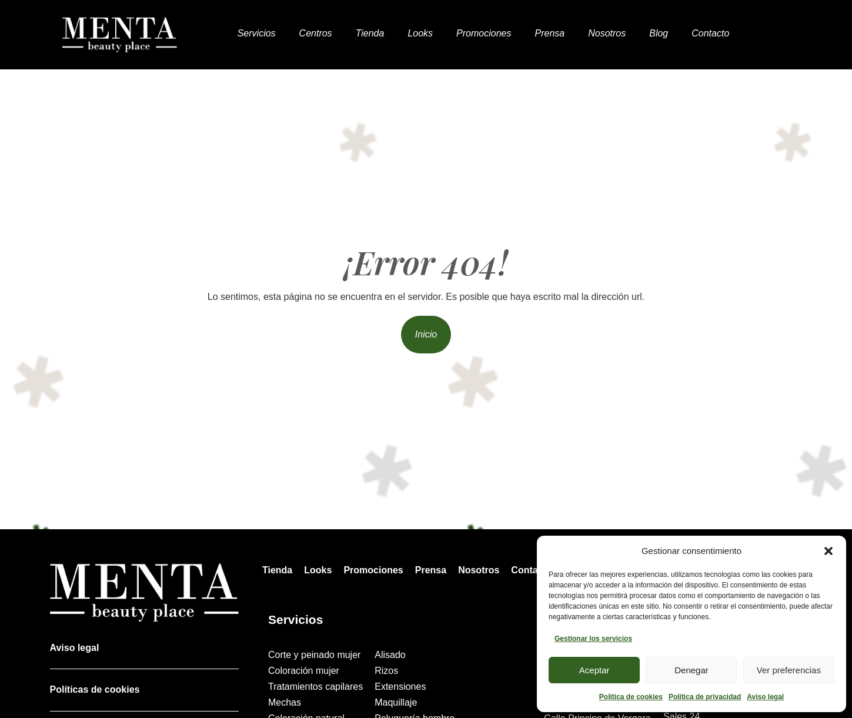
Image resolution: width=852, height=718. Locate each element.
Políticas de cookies (95, 689)
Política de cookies (631, 697)
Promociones (483, 33)
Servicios (257, 33)
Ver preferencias (789, 670)
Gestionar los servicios (593, 638)
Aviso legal (765, 697)
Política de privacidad (705, 697)
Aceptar (594, 670)
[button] (828, 551)
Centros (315, 33)
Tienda (370, 33)
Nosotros (607, 33)
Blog (658, 33)
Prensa (549, 33)
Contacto (710, 33)
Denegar (691, 670)
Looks (420, 33)
